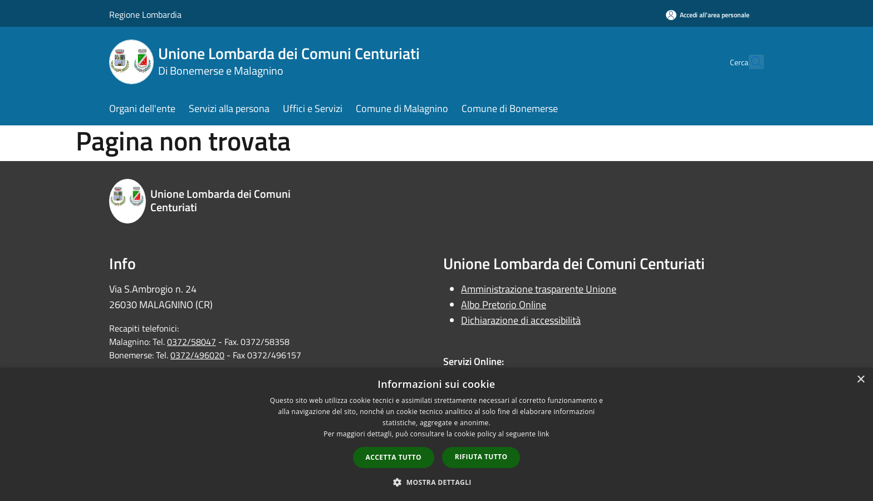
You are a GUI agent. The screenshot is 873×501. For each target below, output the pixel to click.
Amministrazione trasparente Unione (538, 288)
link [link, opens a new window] (544, 434)
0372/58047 (191, 341)
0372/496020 (197, 355)
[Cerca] (750, 61)
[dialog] (436, 434)
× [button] (860, 380)
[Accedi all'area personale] (707, 15)
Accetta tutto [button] (393, 457)
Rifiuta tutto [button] (481, 456)
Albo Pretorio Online (503, 304)
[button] (436, 482)
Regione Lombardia (145, 14)
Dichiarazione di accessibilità (521, 320)
